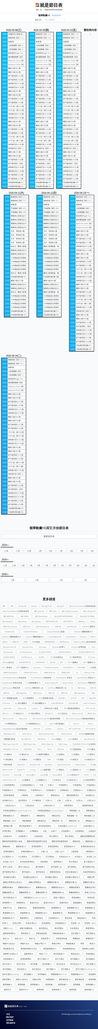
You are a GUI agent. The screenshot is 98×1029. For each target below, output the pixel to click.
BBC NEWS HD (8, 616)
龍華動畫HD (35, 984)
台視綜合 (92, 831)
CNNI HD (58, 626)
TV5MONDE (27, 749)
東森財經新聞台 (39, 908)
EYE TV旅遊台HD (22, 667)
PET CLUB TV (90, 729)
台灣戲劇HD (20, 831)
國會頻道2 (7, 846)
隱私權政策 (10, 1023)
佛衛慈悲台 (55, 795)
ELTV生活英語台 (56, 657)
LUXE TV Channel (89, 703)
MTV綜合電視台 (34, 713)
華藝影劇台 (70, 943)
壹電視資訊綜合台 (88, 846)
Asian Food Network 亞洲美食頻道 (16, 611)
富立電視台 (73, 862)
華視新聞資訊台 (69, 949)
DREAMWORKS (49, 642)
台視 (45, 831)
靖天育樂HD (91, 964)
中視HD (51, 785)
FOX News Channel (52, 667)
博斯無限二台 (74, 810)
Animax (34, 606)
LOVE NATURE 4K (57, 703)
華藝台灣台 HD (40, 943)
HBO (93, 693)
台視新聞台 (79, 831)
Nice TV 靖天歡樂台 (57, 724)
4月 (92, 550)
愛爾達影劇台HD (24, 887)
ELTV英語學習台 (75, 657)
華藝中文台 (24, 943)
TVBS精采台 (73, 759)
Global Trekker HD (51, 683)
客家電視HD (58, 862)
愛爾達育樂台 (74, 887)
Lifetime (35, 708)
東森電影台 (24, 918)
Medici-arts (91, 713)
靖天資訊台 (36, 969)
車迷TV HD (43, 954)
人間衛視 (24, 795)
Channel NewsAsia (31, 631)
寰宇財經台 (40, 872)
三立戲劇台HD (41, 780)
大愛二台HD (59, 851)
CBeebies (81, 621)
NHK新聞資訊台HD (33, 724)
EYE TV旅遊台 (7, 667)
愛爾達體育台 (74, 892)
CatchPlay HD (72, 626)
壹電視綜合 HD (70, 846)
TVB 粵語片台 (23, 754)
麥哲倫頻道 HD (65, 979)
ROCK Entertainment (46, 734)
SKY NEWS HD (26, 739)
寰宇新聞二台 (56, 867)
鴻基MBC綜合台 (22, 979)
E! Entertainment (26, 652)
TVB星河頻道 (7, 764)
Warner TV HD (7, 770)
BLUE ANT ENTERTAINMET (63, 616)
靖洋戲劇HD (28, 974)
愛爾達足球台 (90, 887)
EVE (61, 662)
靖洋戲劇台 (42, 974)
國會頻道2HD (21, 846)
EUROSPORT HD (25, 662)
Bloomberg (22, 621)
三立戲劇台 (25, 780)
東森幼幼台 (64, 902)
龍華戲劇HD (90, 984)
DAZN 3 (5, 642)
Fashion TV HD (89, 672)
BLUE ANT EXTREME (87, 616)
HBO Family (81, 688)
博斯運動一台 (72, 816)
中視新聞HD (63, 785)
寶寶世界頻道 (55, 872)
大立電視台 (22, 856)
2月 (85, 565)
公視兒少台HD (10, 805)
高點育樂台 (6, 979)
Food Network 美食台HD (86, 677)
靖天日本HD (7, 964)
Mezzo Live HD (8, 718)
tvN (94, 775)
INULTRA (92, 698)
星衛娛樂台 (76, 897)
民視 (93, 918)
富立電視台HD (89, 862)
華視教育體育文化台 (29, 949)
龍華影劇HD (63, 984)
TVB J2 (39, 749)
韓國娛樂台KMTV (77, 974)
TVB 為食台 (7, 754)
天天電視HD (36, 856)
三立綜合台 (56, 780)
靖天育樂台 (7, 969)
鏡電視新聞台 (25, 959)
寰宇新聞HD (40, 867)
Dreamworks (8, 652)
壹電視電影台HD (27, 851)
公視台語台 (29, 805)
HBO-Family (37, 693)
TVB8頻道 (60, 759)
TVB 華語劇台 (8, 759)
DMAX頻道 (36, 642)
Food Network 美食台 (64, 677)
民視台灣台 (17, 923)
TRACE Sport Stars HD (10, 744)
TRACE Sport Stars (29, 744)
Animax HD (22, 606)
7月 (61, 550)
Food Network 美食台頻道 (12, 683)
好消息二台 (91, 856)
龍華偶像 (92, 979)
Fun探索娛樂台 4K (33, 683)
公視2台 (68, 800)
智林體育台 (20, 902)
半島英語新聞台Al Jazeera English (50, 810)
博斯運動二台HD (9, 821)
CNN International (42, 626)
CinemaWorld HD (55, 637)
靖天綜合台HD (76, 964)
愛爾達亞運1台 (53, 882)
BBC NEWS (24, 616)
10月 (29, 550)
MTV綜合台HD (18, 713)
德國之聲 (90, 877)
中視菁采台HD (36, 790)
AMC (4, 606)
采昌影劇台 (90, 954)
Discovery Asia (27, 647)
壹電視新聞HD (37, 846)
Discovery (42, 647)
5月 (81, 550)
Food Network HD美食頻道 (41, 677)
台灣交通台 (6, 831)
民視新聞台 (46, 923)
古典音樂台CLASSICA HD (67, 826)
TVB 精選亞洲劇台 (42, 754)
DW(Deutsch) (64, 642)
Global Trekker (67, 683)
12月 (6, 550)
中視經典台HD (7, 790)
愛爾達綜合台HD (58, 887)
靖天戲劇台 (90, 959)
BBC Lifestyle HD (89, 611)
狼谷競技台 (43, 928)
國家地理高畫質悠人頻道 (12, 841)
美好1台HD (19, 938)
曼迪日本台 (34, 902)
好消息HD (78, 856)
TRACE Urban (63, 744)
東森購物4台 (58, 913)
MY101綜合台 (63, 713)
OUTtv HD (36, 729)
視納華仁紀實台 (88, 949)
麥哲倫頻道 (79, 979)
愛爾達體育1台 (8, 892)
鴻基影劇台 (50, 979)
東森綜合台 (22, 908)
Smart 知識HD (57, 739)
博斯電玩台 (41, 821)
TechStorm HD (35, 764)
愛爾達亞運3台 (89, 882)
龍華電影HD (89, 989)
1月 (93, 565)
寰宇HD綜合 (8, 867)
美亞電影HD (76, 933)
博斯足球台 (56, 816)
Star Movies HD (89, 739)
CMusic (92, 621)
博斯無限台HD (8, 816)
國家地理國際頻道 (87, 836)
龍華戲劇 (76, 984)
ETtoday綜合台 (8, 662)
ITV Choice (6, 703)
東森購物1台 (56, 908)
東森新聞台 (91, 902)
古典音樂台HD (89, 826)
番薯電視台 (90, 928)
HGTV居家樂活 (28, 698)
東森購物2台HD (9, 913)
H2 (72, 688)
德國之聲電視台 (35, 882)
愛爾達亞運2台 (71, 882)
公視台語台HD (49, 805)
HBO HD (93, 688)
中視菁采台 (22, 790)
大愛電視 (74, 851)
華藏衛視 (76, 938)
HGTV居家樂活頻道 (46, 698)
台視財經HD (23, 836)
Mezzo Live (23, 718)
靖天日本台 (21, 964)
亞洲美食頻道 (8, 795)
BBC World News (41, 616)
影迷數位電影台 (51, 877)
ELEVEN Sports (26, 657)
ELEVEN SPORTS (9, 657)
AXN (11, 606)
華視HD (92, 943)
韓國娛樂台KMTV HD (59, 974)
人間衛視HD (39, 795)
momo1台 (17, 775)
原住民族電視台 (45, 826)
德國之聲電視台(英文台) (12, 882)
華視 (82, 943)
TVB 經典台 (60, 754)
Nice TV (76, 724)
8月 (50, 550)
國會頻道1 (77, 841)
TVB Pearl (60, 749)
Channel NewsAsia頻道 (56, 631)
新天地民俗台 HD (10, 897)
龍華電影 (73, 989)
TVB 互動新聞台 (75, 749)
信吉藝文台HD (8, 800)
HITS (83, 698)
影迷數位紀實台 (10, 877)
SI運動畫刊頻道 (9, 739)
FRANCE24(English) (10, 672)
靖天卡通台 (59, 959)
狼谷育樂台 (59, 928)
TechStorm (49, 764)
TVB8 (49, 759)
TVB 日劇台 (91, 749)
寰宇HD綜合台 (24, 867)
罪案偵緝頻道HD (59, 933)
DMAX (25, 642)
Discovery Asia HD (9, 647)
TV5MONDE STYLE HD (10, 749)
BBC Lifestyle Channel (70, 611)
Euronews (37, 667)
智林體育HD (7, 902)
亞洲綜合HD (78, 790)
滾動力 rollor (8, 928)
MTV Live (5, 713)
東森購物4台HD (74, 913)
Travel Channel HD (64, 764)
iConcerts (5, 775)
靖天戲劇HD (75, 959)
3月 (77, 565)
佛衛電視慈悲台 (72, 795)
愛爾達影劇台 (7, 887)
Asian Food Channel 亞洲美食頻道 (82, 606)
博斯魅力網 (7, 826)
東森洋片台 (7, 908)
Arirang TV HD (47, 606)
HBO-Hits (64, 693)
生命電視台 (74, 928)
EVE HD (52, 662)
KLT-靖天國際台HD (39, 703)
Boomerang (36, 621)
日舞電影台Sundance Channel (35, 897)
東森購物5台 (90, 913)
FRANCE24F (65, 672)
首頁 (8, 1014)
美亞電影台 (90, 933)
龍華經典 (40, 989)
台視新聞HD (66, 831)
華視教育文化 (8, 949)
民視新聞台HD (61, 923)
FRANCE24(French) (31, 672)
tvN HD (86, 775)
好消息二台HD (8, 862)
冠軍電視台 (68, 805)
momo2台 (44, 775)
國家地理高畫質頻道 (60, 841)
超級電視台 (28, 954)
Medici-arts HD (77, 713)
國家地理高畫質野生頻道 (37, 841)
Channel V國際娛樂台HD (34, 637)
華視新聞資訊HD (50, 949)
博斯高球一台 (57, 821)
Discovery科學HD (58, 647)
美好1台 (6, 938)
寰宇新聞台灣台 (88, 867)
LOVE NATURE (73, 703)
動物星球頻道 (87, 805)
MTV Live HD (90, 708)
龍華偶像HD (7, 984)
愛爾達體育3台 (41, 892)
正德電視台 (38, 918)
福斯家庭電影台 (9, 933)
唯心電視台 (69, 836)
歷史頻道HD (82, 918)
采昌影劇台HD (8, 959)
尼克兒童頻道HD (71, 872)
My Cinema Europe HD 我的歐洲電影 (46, 718)
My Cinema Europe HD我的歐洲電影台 (80, 718)
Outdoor (48, 729)
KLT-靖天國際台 (21, 703)
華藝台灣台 (56, 943)
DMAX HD (15, 642)
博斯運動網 (26, 821)
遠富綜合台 (75, 954)
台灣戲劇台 (34, 831)
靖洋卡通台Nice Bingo (10, 974)
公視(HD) (49, 800)
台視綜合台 (7, 836)
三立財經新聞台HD (27, 785)
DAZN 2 (93, 637)
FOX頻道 (92, 667)
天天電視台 (49, 856)
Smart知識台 (73, 739)
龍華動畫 (21, 984)
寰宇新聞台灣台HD (9, 872)
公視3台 (79, 800)
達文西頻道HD (59, 954)
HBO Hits (6, 693)
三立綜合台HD (72, 780)
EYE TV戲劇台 (73, 662)
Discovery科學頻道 (78, 647)
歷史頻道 (68, 918)
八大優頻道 (36, 800)
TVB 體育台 (37, 759)
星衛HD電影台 (59, 897)
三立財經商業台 (89, 780)
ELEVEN (41, 657)
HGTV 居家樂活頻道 (10, 698)
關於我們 (10, 1017)
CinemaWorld (70, 637)
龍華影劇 (49, 984)
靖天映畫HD (47, 964)
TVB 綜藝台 (75, 754)
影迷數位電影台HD (72, 877)
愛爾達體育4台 (58, 892)
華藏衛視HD (90, 938)
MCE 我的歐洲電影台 (72, 708)
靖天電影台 (65, 969)
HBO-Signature (79, 693)
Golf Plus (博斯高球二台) (34, 688)
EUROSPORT (40, 662)
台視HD (54, 831)
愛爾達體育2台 (25, 892)
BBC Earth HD (39, 611)
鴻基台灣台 (36, 979)
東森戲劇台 (77, 902)
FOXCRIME (81, 667)
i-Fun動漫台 (91, 770)
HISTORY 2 (62, 698)
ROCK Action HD (9, 734)
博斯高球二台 (74, 821)
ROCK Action (27, 734)
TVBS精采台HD (89, 759)
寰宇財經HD (26, 872)
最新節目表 (49, 536)
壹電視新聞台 (53, 846)
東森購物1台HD (73, 908)
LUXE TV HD (7, 708)
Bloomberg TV (8, 621)
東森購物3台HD (41, 913)
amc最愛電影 (45, 770)
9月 (40, 550)
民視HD (5, 923)
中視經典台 (91, 785)
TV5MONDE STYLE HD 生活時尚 (84, 744)
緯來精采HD (25, 933)
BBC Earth (53, 611)
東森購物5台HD (9, 918)
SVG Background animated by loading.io (76, 1014)
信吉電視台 (22, 800)
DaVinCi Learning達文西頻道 (85, 642)
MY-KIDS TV (49, 713)
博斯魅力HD (90, 821)
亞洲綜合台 (91, 790)
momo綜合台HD (73, 775)
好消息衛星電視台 (27, 862)
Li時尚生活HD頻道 (51, 708)
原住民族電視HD (25, 826)
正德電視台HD (54, 918)
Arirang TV (60, 606)
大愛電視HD (90, 851)
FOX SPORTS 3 (68, 667)
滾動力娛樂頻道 (26, 928)
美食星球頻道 (61, 938)
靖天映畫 (34, 964)
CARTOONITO (68, 621)
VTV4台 (93, 764)
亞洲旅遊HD (51, 790)
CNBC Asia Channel (10, 626)
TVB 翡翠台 (90, 754)
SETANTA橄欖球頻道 (86, 734)
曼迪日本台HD (49, 902)
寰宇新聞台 (72, 867)
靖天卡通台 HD (43, 959)
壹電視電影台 (8, 851)
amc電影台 (60, 770)
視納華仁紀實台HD (10, 954)
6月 (71, 550)
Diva (93, 647)
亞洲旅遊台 (64, 790)
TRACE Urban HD (47, 744)
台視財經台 (38, 836)
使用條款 (10, 1020)
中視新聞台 (77, 785)
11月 (18, 550)
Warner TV (21, 770)
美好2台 (32, 938)
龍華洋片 (7, 989)
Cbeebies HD (9, 631)
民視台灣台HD (31, 923)
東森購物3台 (25, 913)
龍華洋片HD (24, 989)
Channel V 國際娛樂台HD (83, 631)
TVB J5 (49, 749)
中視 (41, 785)
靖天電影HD (51, 969)
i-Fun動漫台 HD (75, 770)
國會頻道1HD (90, 841)
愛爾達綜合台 (41, 887)
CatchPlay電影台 (88, 626)
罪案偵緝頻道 (41, 933)
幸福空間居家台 (89, 872)
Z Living (33, 770)
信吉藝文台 (90, 795)
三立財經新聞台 (8, 785)
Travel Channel (80, 764)
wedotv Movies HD (9, 780)
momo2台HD (57, 775)
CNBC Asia (26, 626)
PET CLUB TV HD (75, 729)
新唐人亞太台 (90, 892)
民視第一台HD (90, 923)
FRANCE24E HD (49, 672)
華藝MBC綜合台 (9, 943)
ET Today (91, 657)
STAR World (41, 739)
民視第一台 (75, 923)
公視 (59, 800)
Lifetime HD (21, 708)
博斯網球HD (25, 816)
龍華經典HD (56, 989)
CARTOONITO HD (52, 621)
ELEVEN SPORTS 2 (65, 652)
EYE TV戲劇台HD (89, 662)
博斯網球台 (40, 816)
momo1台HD (31, 775)
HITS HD (74, 698)
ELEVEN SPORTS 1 (45, 652)
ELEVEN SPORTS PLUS (86, 652)
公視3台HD (91, 800)
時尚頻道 (91, 897)
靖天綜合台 (60, 964)
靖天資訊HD (22, 969)
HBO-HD (51, 693)
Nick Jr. (90, 724)
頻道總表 (92, 974)
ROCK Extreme (66, 734)
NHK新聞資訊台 (11, 724)
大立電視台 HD (8, 856)
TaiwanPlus (21, 764)
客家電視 (44, 862)
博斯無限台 (90, 810)
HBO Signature (21, 693)
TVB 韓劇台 (23, 759)
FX (77, 672)
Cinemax (83, 637)
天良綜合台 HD (64, 856)
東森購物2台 (90, 908)
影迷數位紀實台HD (30, 877)
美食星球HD (45, 938)
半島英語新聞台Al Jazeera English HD (17, 810)
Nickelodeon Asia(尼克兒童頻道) (15, 729)
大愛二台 (44, 851)
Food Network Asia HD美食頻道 (14, 677)
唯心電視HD (54, 836)
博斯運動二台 (89, 816)
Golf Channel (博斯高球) (86, 683)
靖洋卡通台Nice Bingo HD (85, 969)
